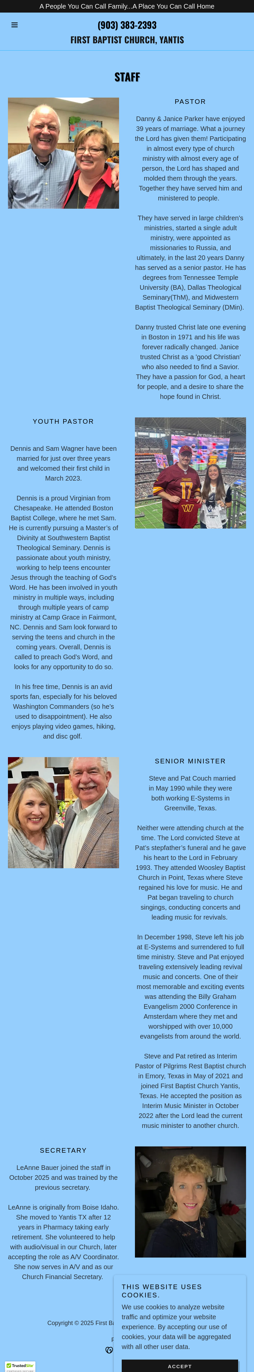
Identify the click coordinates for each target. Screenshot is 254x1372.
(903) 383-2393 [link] (127, 24)
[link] (127, 41)
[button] (26, 24)
